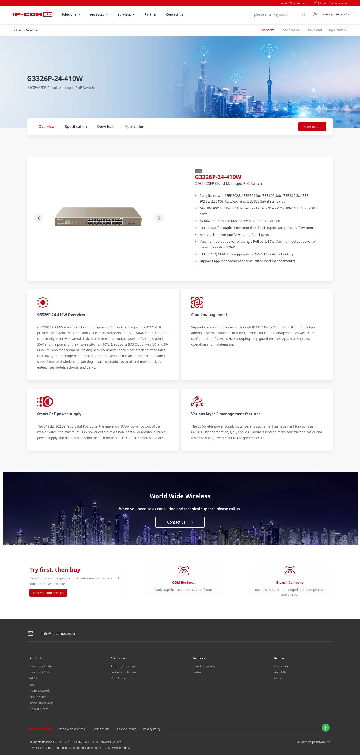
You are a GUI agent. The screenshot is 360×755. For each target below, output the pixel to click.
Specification (76, 126)
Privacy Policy (151, 726)
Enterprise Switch (40, 672)
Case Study (118, 678)
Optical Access (38, 706)
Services (126, 14)
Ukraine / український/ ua (314, 739)
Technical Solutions (123, 672)
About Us (280, 672)
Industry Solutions (123, 666)
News (277, 678)
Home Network (39, 689)
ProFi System (37, 695)
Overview (47, 126)
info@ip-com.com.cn (48, 593)
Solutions (71, 14)
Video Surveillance (41, 701)
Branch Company (204, 666)
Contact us (174, 14)
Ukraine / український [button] (330, 14)
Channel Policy (126, 726)
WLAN (33, 678)
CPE (31, 683)
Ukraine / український (330, 3)
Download (106, 126)
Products (99, 14)
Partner (151, 14)
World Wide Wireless (294, 3)
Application (134, 126)
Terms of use (101, 726)
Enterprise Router (40, 666)
